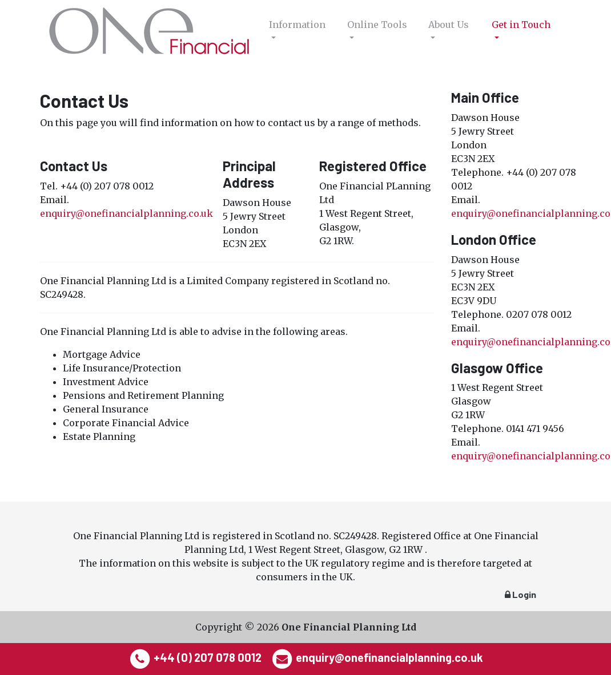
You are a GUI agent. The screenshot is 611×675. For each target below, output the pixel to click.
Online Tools (377, 24)
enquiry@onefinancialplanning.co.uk (126, 213)
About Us (448, 24)
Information (297, 24)
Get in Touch (521, 24)
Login (520, 594)
